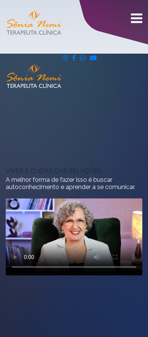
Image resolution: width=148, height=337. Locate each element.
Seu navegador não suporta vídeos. (74, 236)
